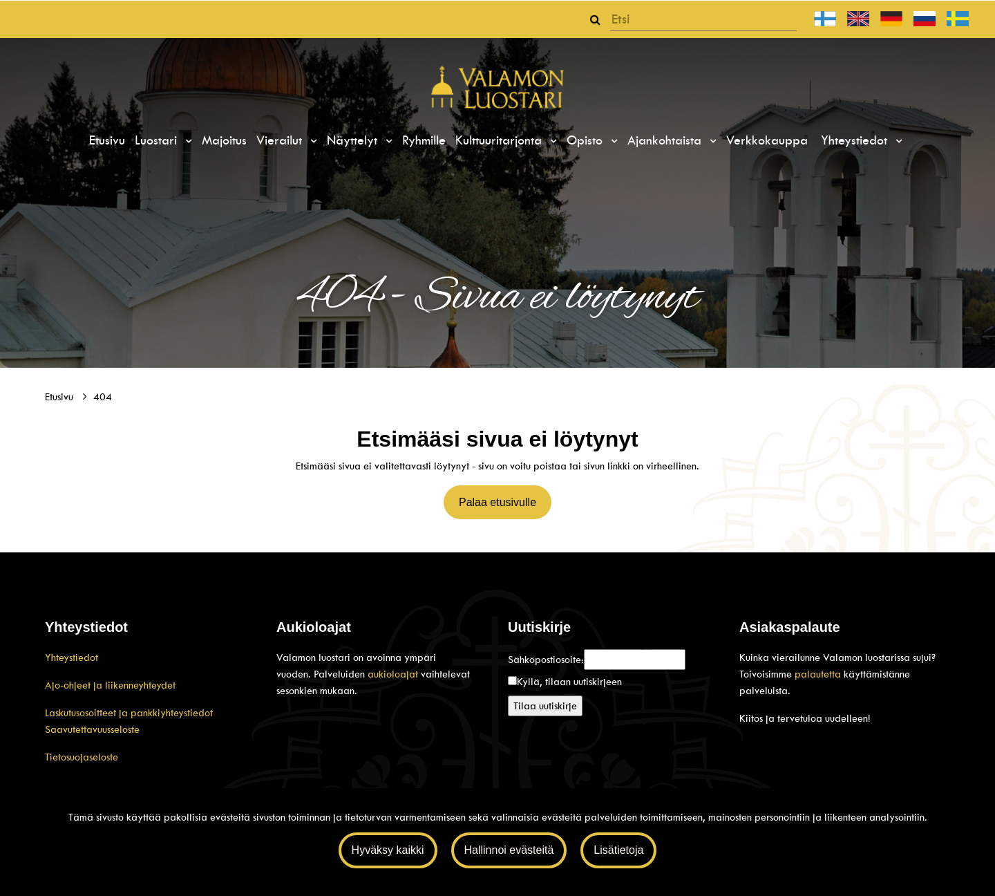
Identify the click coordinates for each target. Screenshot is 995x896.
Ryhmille (424, 140)
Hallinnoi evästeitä (509, 850)
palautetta (818, 674)
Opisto (587, 140)
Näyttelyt (354, 140)
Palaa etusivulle (497, 502)
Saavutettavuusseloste (92, 729)
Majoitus (224, 140)
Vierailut (281, 140)
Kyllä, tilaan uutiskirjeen (569, 682)
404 (102, 397)
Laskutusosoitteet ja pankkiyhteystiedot (129, 713)
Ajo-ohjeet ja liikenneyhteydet (110, 685)
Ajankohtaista (666, 140)
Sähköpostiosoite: (546, 659)
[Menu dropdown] (186, 141)
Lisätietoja (618, 850)
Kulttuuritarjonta (500, 140)
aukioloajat (394, 674)
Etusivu (107, 140)
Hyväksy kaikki (388, 850)
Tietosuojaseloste (81, 757)
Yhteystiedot (856, 140)
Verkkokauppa (767, 140)
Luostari (158, 140)
